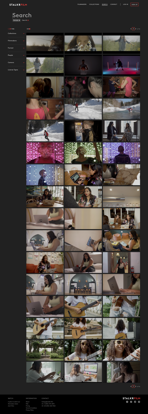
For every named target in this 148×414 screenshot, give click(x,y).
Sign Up (134, 4)
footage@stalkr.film (47, 401)
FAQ (27, 403)
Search (105, 4)
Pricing (28, 406)
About (27, 401)
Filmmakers (82, 4)
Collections (94, 4)
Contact (113, 4)
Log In (125, 4)
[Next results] (135, 29)
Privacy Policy (30, 410)
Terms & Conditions (31, 408)
